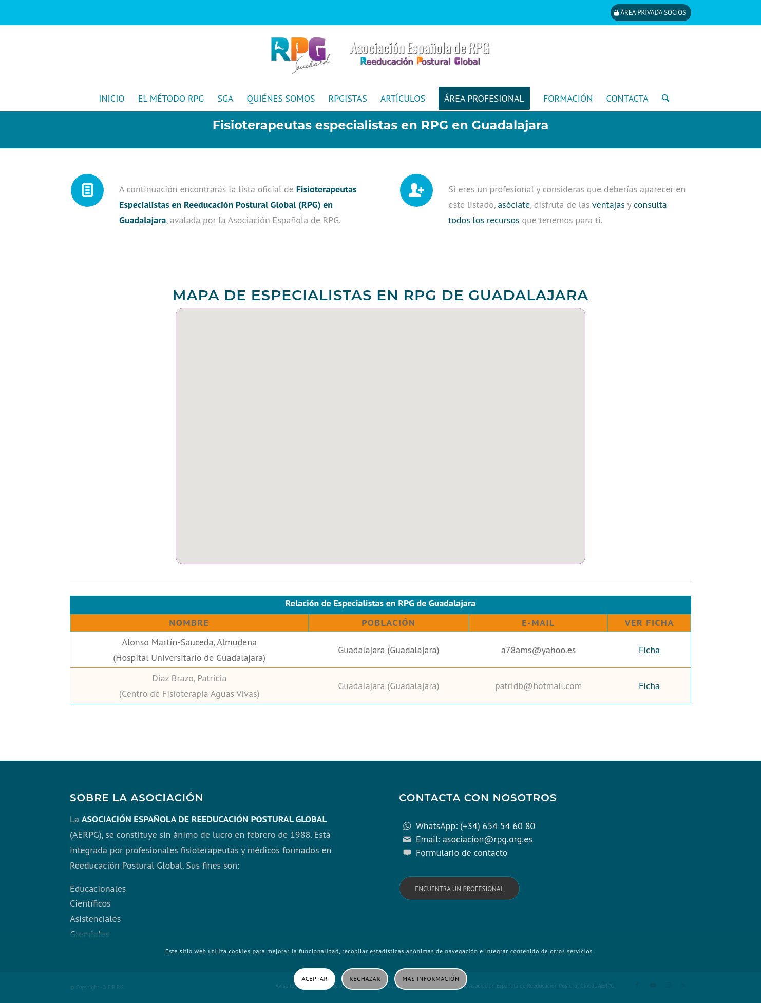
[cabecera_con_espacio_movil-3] (380, 55)
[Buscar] (662, 98)
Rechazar (365, 978)
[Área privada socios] (651, 12)
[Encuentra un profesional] (459, 888)
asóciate (514, 204)
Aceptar (314, 978)
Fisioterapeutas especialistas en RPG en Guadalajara (381, 124)
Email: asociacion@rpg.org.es (474, 839)
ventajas (608, 204)
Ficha (649, 650)
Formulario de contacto (462, 852)
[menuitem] (111, 98)
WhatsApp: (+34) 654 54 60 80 (475, 826)
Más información (431, 978)
